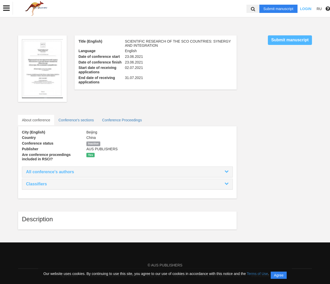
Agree (278, 275)
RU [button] (319, 9)
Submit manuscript (278, 9)
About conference (36, 120)
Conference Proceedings (122, 120)
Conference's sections (76, 120)
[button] (6, 8)
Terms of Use (257, 274)
